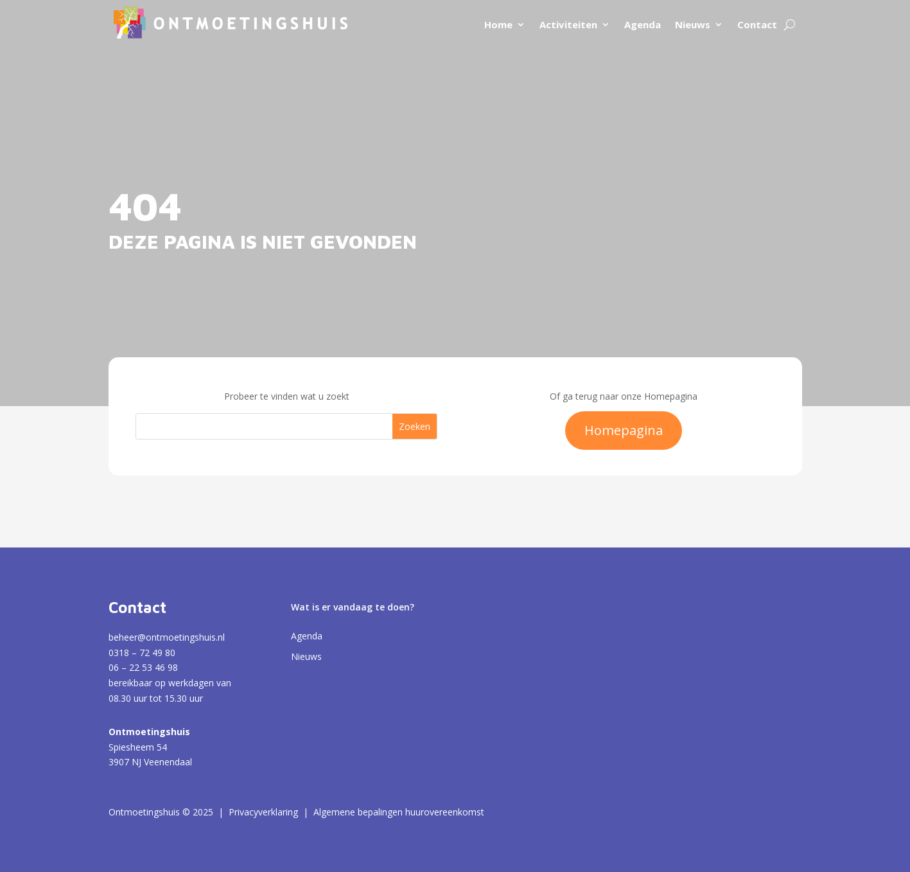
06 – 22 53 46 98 (143, 667)
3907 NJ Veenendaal (150, 762)
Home (498, 24)
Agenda (642, 24)
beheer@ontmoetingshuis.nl (167, 637)
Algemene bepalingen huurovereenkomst (398, 812)
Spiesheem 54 (138, 747)
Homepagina (623, 430)
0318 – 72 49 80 (142, 652)
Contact (757, 24)
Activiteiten (568, 24)
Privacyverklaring (263, 812)
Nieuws (692, 24)
